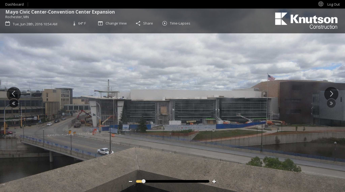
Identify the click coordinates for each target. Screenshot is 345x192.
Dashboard (14, 4)
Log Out (333, 4)
